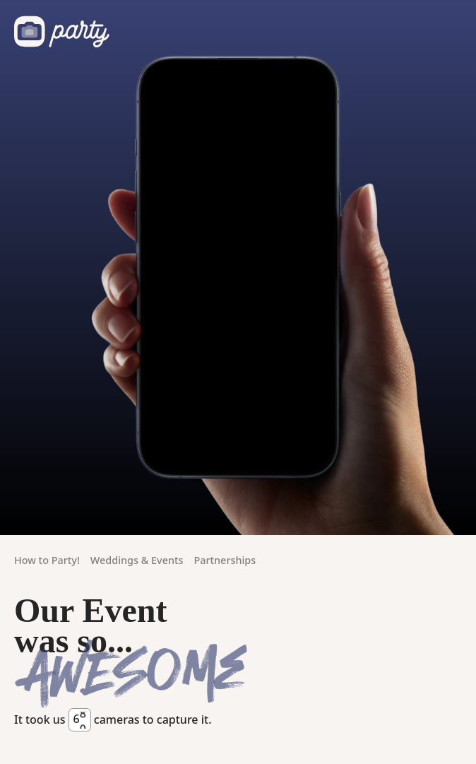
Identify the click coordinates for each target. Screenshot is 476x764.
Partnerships (225, 560)
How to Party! (47, 560)
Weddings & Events (137, 560)
